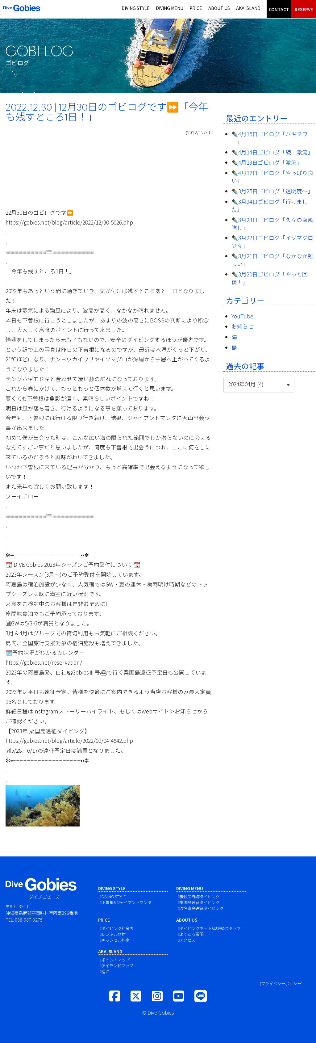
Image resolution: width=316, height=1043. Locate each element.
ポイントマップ (116, 960)
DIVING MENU (169, 8)
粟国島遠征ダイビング (200, 902)
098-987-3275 (29, 919)
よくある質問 (192, 934)
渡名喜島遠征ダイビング (202, 908)
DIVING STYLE (136, 8)
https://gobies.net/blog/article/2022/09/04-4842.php (69, 740)
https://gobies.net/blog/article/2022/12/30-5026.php (69, 222)
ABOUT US (219, 8)
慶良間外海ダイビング (200, 896)
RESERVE (304, 9)
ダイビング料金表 (118, 928)
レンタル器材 (114, 934)
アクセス (187, 940)
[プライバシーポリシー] (281, 983)
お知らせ (242, 326)
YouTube (242, 316)
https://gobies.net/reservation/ (44, 662)
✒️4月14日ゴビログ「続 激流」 (272, 152)
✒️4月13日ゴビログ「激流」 (266, 162)
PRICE (195, 8)
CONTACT (279, 9)
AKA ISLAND (248, 8)
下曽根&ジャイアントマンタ (127, 902)
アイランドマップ (117, 966)
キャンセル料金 (116, 940)
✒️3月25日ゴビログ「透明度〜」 (272, 191)
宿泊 (106, 971)
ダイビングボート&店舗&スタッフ (210, 928)
